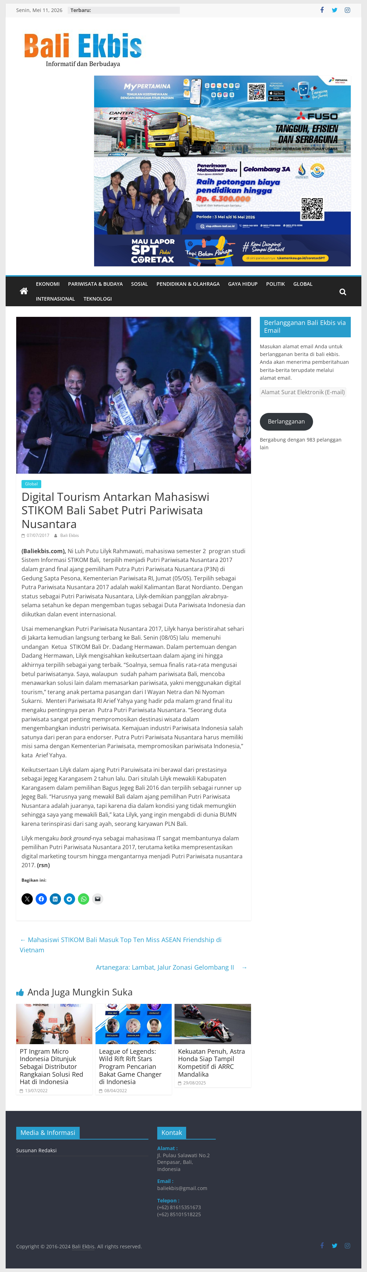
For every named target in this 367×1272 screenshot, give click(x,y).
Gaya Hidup (243, 283)
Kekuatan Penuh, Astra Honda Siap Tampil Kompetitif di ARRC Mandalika (211, 1062)
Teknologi (98, 298)
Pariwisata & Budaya (95, 283)
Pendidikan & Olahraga (188, 283)
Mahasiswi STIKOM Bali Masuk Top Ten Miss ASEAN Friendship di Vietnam (121, 944)
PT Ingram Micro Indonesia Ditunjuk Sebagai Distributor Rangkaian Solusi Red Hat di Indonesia (51, 1066)
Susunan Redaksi (36, 1150)
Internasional (55, 298)
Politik (275, 283)
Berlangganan (286, 421)
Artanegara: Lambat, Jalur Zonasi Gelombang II (171, 967)
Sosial (139, 283)
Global (303, 283)
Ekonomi (48, 283)
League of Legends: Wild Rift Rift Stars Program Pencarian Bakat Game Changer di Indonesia (130, 1066)
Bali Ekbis (69, 535)
